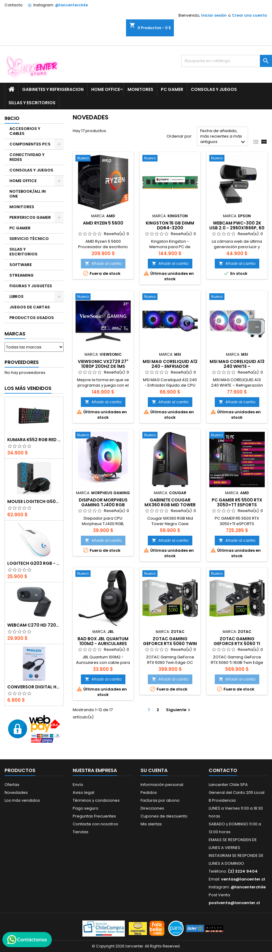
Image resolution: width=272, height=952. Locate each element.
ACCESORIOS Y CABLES (24, 131)
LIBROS (16, 296)
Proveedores (22, 362)
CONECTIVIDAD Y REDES (27, 157)
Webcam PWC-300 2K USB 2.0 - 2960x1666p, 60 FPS (236, 228)
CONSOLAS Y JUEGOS (214, 89)
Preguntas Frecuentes (94, 816)
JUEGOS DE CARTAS (29, 307)
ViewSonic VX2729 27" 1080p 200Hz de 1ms (103, 363)
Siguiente (179, 710)
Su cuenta (154, 770)
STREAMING (21, 275)
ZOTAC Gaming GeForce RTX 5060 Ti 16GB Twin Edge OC (237, 643)
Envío (78, 784)
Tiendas (80, 832)
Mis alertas (151, 824)
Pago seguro (85, 808)
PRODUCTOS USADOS (31, 318)
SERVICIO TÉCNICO (29, 238)
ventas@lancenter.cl (243, 879)
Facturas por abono (160, 800)
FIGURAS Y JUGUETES (30, 286)
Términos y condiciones (96, 800)
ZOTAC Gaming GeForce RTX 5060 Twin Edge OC (170, 643)
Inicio (12, 118)
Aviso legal (83, 792)
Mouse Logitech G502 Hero (34, 501)
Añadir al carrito (103, 263)
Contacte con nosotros (95, 824)
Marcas (15, 333)
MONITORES (140, 89)
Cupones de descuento (164, 816)
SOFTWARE (20, 265)
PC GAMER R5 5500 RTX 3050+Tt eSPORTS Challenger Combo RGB (237, 505)
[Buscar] (226, 61)
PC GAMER (172, 89)
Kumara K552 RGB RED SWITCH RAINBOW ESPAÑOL (34, 439)
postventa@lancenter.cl (234, 903)
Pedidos (149, 792)
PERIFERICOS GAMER (30, 217)
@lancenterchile (71, 5)
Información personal (162, 784)
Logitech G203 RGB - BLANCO (34, 563)
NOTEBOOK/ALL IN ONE (27, 193)
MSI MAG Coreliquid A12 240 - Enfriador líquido (170, 366)
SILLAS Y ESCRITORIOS (31, 103)
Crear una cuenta (249, 15)
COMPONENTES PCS (30, 144)
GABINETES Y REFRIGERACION (53, 89)
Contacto (13, 5)
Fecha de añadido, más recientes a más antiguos (223, 137)
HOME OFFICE (105, 89)
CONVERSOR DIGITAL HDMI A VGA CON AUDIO (34, 686)
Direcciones (152, 808)
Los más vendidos (28, 388)
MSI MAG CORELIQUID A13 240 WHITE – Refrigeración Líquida (237, 366)
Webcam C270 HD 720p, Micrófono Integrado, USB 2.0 (34, 625)
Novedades (16, 792)
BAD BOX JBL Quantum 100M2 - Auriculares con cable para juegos (103, 643)
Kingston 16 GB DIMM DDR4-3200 (170, 225)
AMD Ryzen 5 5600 (103, 223)
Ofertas (12, 784)
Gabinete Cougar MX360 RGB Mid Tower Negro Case (170, 505)
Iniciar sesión (214, 15)
